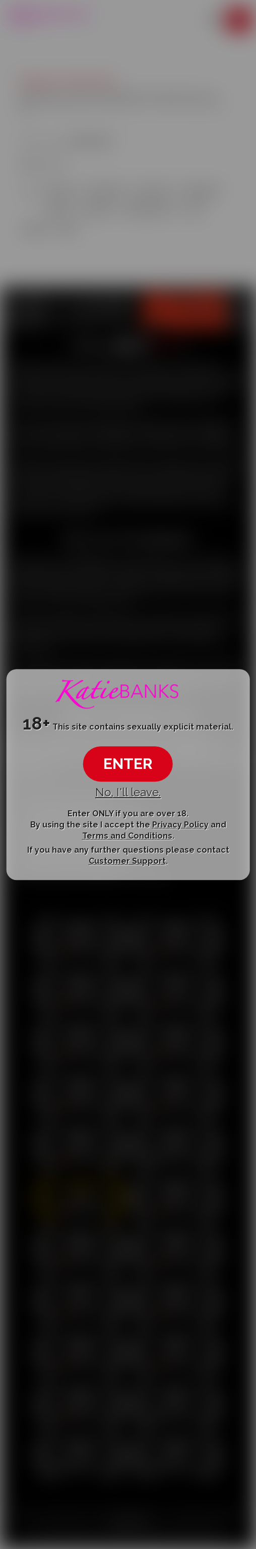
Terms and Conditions (127, 836)
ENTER (128, 763)
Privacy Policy (180, 824)
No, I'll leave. (128, 792)
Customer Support (127, 861)
